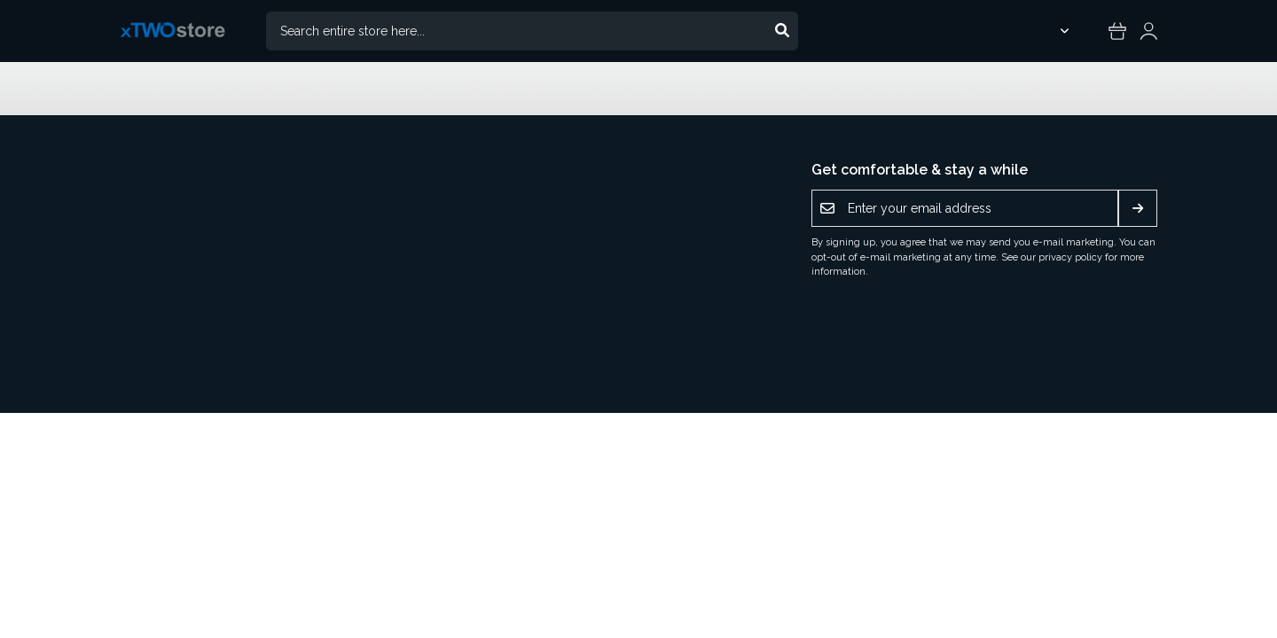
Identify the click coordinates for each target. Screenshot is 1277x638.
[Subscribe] (1137, 208)
